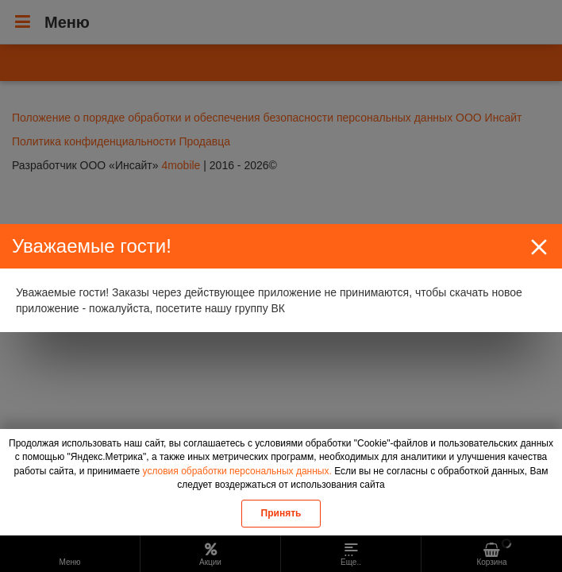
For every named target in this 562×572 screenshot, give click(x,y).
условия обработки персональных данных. (237, 471)
